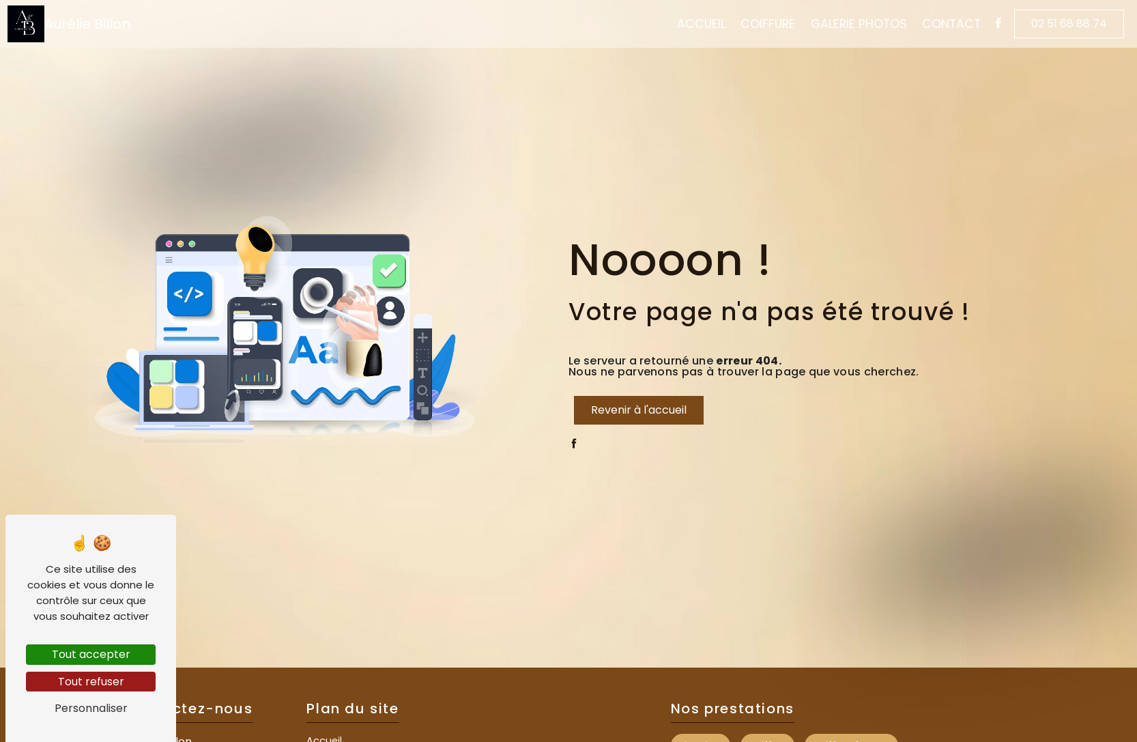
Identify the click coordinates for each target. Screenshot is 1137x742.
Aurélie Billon (77, 25)
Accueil (691, 25)
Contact (942, 25)
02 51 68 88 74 (1060, 25)
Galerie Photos (849, 25)
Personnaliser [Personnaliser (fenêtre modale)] (91, 708)
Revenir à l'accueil (639, 410)
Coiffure (759, 25)
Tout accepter (91, 654)
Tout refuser (91, 681)
